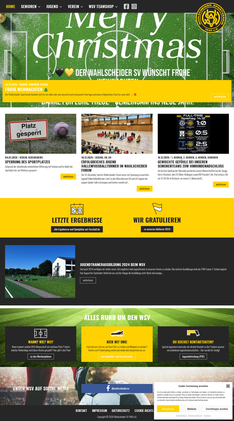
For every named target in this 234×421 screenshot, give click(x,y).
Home (9, 6)
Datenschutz (119, 411)
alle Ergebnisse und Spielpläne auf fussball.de (77, 232)
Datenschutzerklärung (195, 415)
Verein (70, 6)
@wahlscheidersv (120, 389)
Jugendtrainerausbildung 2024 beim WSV (115, 267)
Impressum (207, 415)
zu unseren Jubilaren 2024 (157, 232)
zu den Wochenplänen (40, 357)
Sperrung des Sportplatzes (29, 163)
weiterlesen (220, 98)
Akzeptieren (168, 408)
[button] (228, 386)
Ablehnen (191, 408)
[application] (36, 6)
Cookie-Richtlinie (181, 415)
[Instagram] (127, 6)
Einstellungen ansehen (217, 408)
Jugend (50, 6)
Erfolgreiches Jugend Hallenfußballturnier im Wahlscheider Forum (104, 168)
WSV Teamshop (97, 6)
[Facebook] (119, 6)
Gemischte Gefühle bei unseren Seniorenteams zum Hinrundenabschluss (185, 168)
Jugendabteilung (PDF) (193, 357)
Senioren (28, 6)
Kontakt (82, 411)
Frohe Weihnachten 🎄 (31, 90)
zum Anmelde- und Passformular (117, 357)
